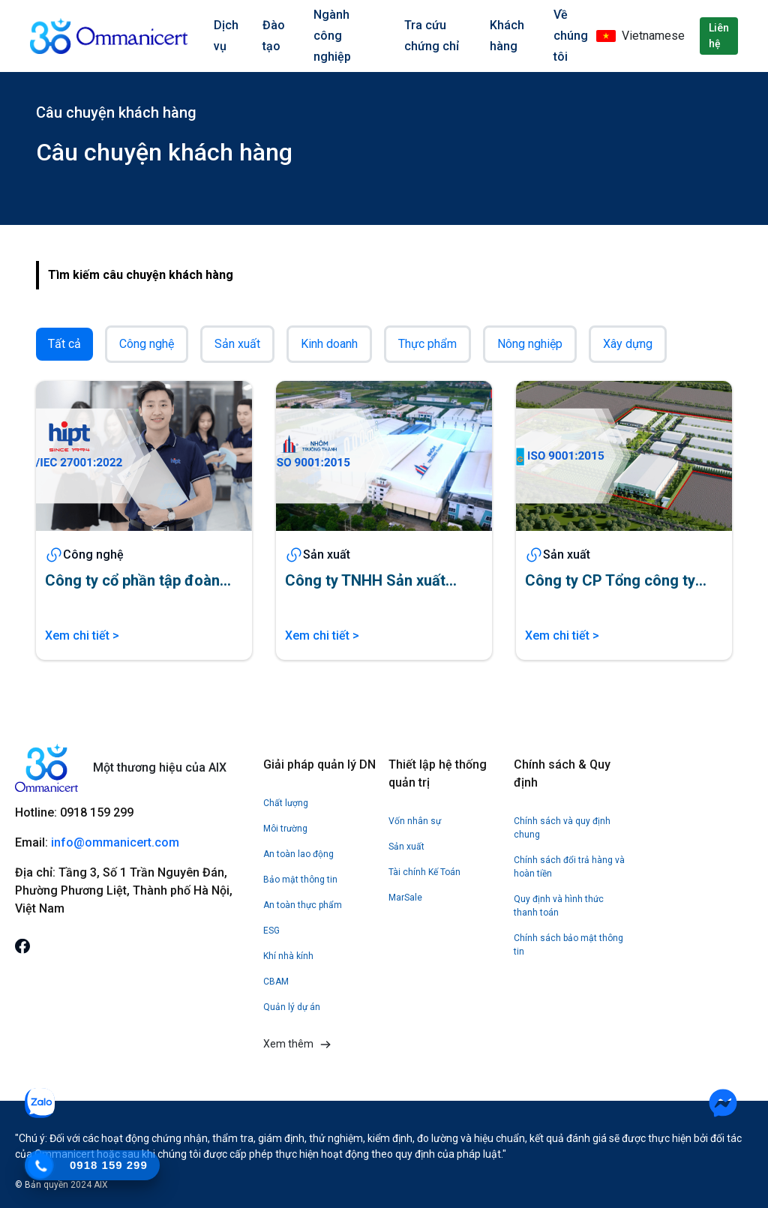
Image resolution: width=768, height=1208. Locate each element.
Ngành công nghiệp (332, 35)
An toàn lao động (298, 854)
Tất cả (64, 344)
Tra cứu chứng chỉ (431, 35)
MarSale (405, 897)
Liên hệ (719, 35)
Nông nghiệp (529, 344)
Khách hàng (507, 35)
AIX (101, 1185)
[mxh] (22, 946)
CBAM (276, 981)
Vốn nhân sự (414, 821)
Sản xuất (237, 344)
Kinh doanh (329, 344)
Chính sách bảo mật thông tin (568, 945)
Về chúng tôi (571, 35)
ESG (271, 930)
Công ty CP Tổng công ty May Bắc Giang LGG (610, 581)
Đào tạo (273, 35)
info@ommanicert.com (116, 842)
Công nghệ (146, 344)
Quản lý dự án (291, 1007)
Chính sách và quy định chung (562, 828)
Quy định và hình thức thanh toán (559, 906)
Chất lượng (285, 803)
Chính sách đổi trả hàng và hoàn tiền (569, 867)
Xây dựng (627, 344)
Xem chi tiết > (82, 635)
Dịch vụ (226, 35)
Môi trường (285, 828)
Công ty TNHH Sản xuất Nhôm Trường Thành (365, 581)
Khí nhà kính (288, 956)
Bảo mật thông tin (300, 879)
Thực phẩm (427, 344)
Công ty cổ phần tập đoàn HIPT (132, 581)
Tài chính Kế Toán (424, 872)
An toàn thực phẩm (302, 905)
